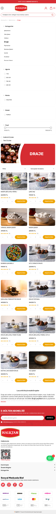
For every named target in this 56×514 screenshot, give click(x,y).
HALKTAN (8, 100)
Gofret (6, 53)
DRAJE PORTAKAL (34, 299)
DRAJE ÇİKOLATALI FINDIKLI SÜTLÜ (39, 335)
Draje (6, 42)
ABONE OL (50, 418)
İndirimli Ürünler (7, 137)
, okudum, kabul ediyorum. (13, 422)
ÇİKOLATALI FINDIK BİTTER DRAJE (11, 299)
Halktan (7, 114)
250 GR (7, 85)
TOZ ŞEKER (32, 371)
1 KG (6, 74)
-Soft (16, 512)
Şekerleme (12, 20)
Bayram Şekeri (8, 60)
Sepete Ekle (21, 201)
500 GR (7, 77)
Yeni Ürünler (6, 141)
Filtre (14, 169)
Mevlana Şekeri (8, 49)
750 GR (7, 81)
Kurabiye (6, 56)
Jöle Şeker (7, 34)
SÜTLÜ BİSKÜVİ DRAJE (36, 263)
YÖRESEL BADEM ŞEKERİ (8, 227)
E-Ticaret (22, 512)
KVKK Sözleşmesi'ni (8, 422)
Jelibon (6, 38)
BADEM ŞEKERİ (33, 227)
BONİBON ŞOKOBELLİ (7, 263)
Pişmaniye (7, 45)
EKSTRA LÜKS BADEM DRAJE (9, 371)
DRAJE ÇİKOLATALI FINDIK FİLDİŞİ (11, 335)
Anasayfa (4, 20)
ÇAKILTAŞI (32, 191)
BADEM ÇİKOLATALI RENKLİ (9, 191)
